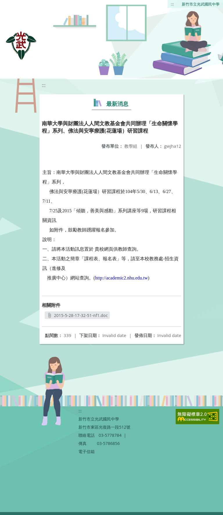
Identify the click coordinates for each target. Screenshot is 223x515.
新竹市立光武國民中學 (201, 4)
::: (172, 4)
